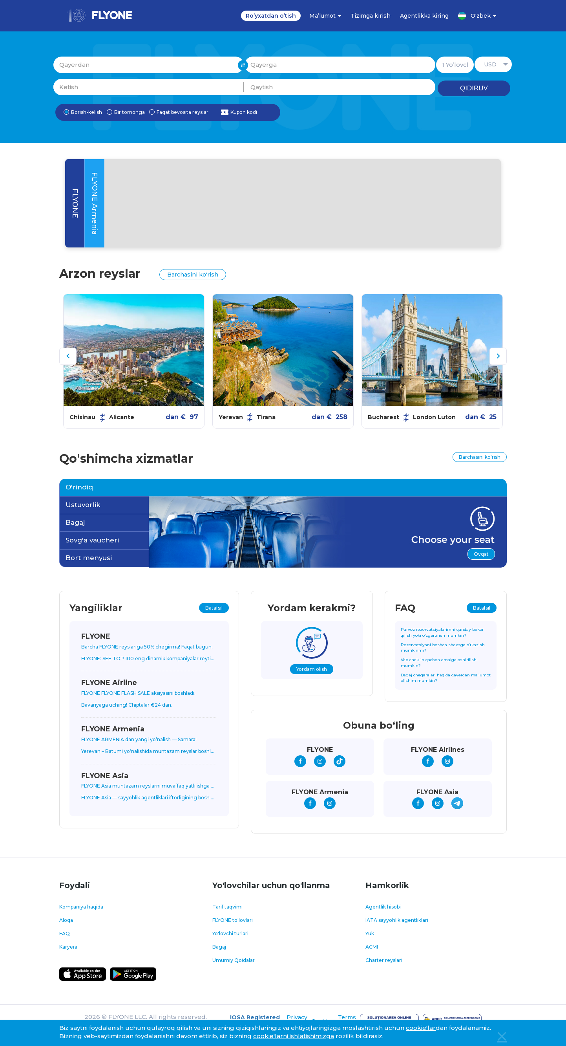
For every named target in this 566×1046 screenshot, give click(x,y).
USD (490, 64)
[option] (133, 361)
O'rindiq (79, 487)
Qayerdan (148, 65)
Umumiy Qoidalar (233, 960)
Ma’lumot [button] (325, 15)
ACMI (371, 947)
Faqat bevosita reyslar (178, 112)
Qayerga (340, 65)
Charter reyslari (383, 960)
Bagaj (75, 522)
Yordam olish (311, 669)
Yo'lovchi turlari (230, 933)
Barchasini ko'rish (192, 274)
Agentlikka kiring (424, 15)
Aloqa (66, 920)
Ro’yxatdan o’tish (271, 15)
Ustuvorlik (83, 505)
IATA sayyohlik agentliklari (396, 920)
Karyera (68, 947)
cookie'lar (421, 1027)
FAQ (64, 933)
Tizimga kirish (371, 15)
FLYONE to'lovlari (232, 920)
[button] (493, 64)
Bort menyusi (89, 558)
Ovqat (481, 554)
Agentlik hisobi (383, 907)
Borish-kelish (83, 112)
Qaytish (340, 87)
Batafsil (214, 608)
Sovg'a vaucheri (92, 540)
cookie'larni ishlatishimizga (293, 1036)
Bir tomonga (126, 112)
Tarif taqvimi (227, 907)
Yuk (369, 933)
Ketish (148, 87)
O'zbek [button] (477, 16)
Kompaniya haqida (81, 907)
